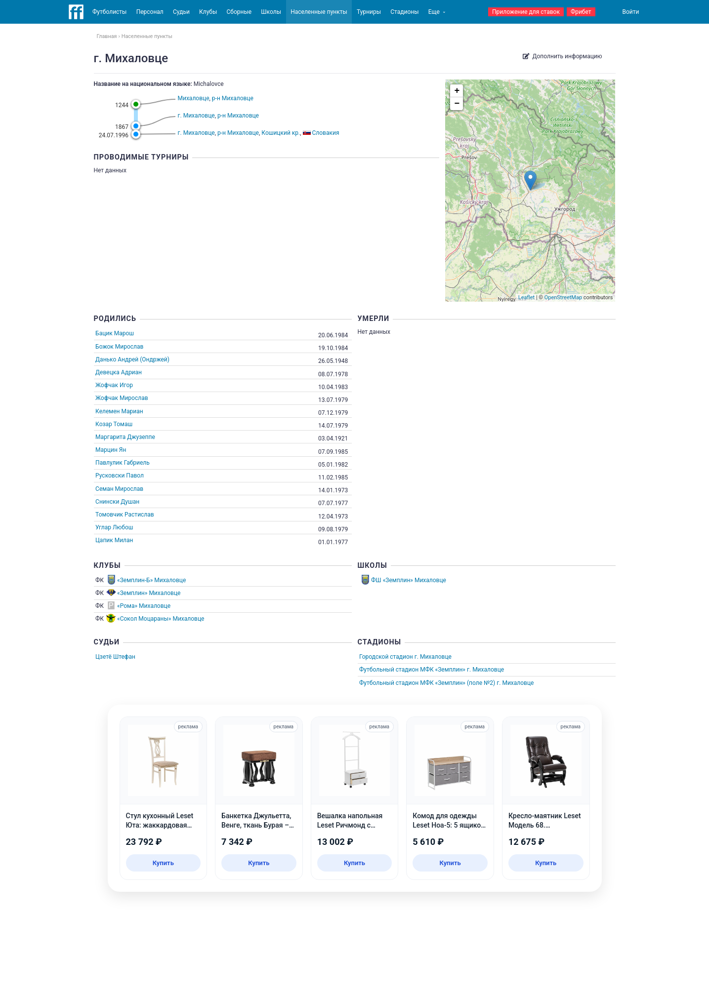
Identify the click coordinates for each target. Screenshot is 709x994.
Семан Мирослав (119, 488)
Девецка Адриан (118, 372)
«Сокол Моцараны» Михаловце (160, 618)
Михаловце (193, 98)
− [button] (457, 104)
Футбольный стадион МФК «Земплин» (412, 669)
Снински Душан (117, 501)
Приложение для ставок (526, 11)
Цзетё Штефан (115, 656)
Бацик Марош (114, 333)
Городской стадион (386, 656)
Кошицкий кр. (280, 132)
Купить (163, 863)
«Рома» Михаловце (143, 605)
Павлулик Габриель (122, 462)
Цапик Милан (114, 540)
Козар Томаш (113, 424)
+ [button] (457, 91)
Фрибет (581, 11)
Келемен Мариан (119, 411)
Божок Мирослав (119, 346)
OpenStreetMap (563, 297)
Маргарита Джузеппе (125, 437)
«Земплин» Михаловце (148, 593)
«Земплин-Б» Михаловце (151, 580)
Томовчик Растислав (124, 514)
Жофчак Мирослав (121, 398)
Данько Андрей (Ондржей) (132, 359)
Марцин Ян (110, 449)
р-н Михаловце (232, 98)
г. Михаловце (196, 115)
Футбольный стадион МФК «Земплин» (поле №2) (427, 682)
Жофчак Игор (114, 385)
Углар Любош (114, 527)
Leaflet (526, 297)
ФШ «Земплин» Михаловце (408, 580)
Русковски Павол (119, 475)
